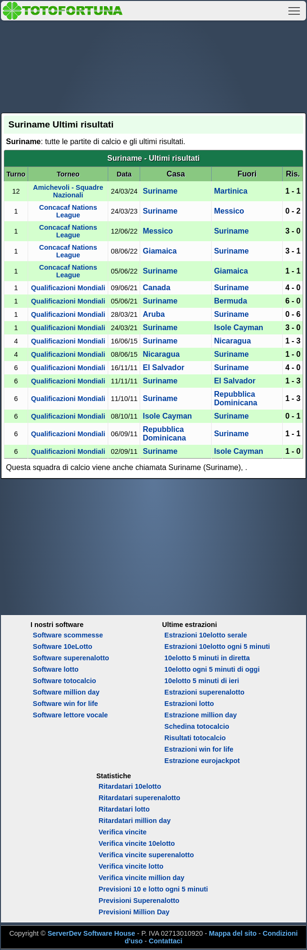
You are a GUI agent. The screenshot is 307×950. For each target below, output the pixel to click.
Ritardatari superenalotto (139, 798)
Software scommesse (68, 635)
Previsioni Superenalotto (139, 900)
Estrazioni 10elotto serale (205, 635)
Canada (156, 288)
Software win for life (65, 703)
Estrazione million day (200, 715)
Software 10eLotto (62, 646)
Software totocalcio (64, 681)
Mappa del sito (232, 933)
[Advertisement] (154, 65)
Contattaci (165, 941)
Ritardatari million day (135, 820)
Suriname (160, 191)
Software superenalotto (71, 658)
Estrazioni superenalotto (204, 692)
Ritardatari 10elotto (130, 786)
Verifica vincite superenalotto (146, 855)
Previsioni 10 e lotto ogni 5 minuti (153, 889)
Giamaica (159, 251)
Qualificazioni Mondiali (68, 288)
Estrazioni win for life (199, 749)
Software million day (66, 692)
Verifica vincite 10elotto (137, 843)
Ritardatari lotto (124, 809)
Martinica (230, 191)
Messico (229, 211)
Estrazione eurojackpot (202, 760)
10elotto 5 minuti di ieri (201, 681)
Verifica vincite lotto (131, 866)
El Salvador (163, 367)
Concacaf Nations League (68, 211)
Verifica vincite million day (141, 877)
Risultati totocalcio (195, 738)
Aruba (153, 314)
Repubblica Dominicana (235, 398)
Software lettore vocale (70, 715)
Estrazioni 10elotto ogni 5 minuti (217, 646)
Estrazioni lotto (189, 703)
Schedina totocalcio (196, 726)
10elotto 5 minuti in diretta (207, 658)
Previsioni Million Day (134, 912)
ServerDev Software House (91, 933)
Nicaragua (232, 341)
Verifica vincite (123, 832)
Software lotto (56, 669)
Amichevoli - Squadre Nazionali (68, 191)
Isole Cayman (238, 327)
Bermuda (230, 301)
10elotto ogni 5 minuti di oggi (212, 669)
